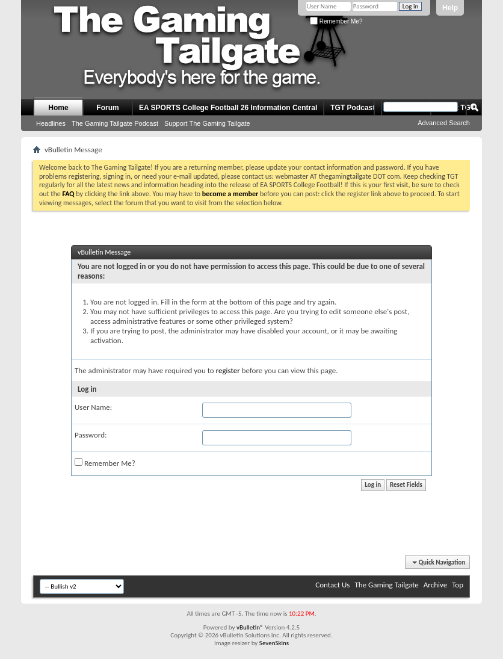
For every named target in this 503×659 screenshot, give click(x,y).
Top (457, 584)
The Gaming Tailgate (386, 584)
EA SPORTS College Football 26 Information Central (228, 108)
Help (450, 8)
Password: (90, 434)
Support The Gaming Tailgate (207, 123)
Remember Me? (336, 21)
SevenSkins (274, 643)
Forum (107, 108)
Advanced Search (444, 122)
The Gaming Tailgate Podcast (115, 123)
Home (58, 108)
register (228, 370)
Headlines (51, 123)
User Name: (93, 407)
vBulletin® (250, 627)
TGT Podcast (352, 108)
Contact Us (332, 584)
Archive (435, 584)
